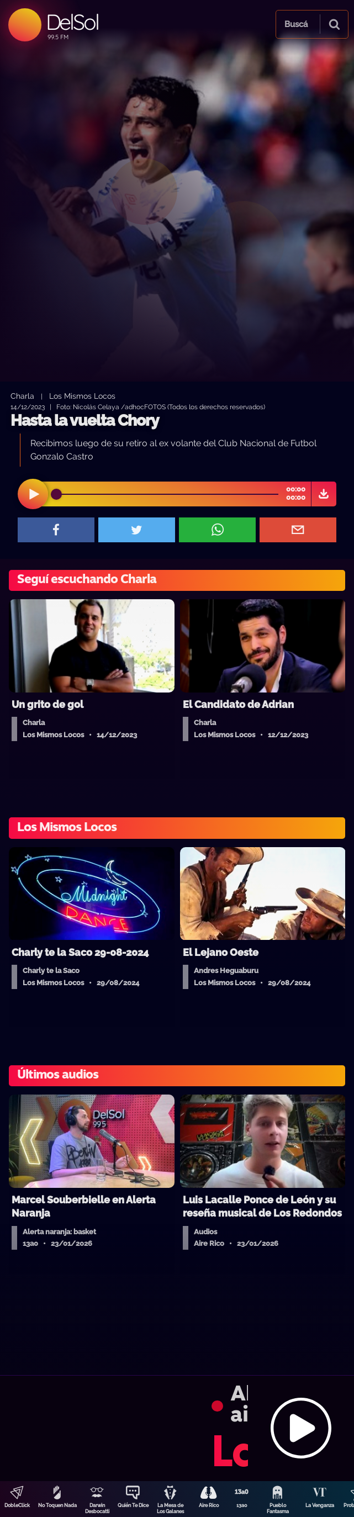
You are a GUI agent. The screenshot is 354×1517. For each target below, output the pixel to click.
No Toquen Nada (57, 1505)
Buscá (296, 24)
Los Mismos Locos (82, 395)
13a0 (241, 1505)
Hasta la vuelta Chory (84, 420)
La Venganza (319, 1505)
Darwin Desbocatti (97, 1508)
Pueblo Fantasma (278, 1508)
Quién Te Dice (133, 1505)
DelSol (72, 22)
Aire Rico (209, 1505)
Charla (22, 395)
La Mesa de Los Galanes (170, 1508)
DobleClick (17, 1505)
